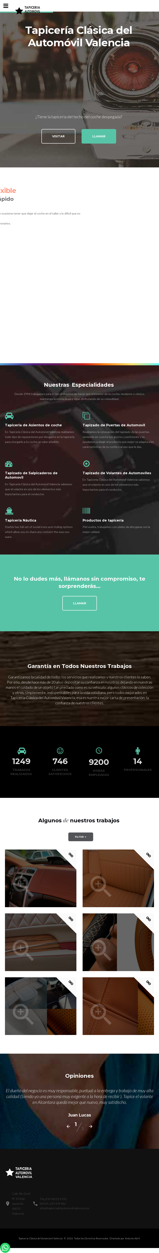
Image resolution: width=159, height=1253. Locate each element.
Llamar (98, 136)
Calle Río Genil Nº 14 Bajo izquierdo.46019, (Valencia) (21, 1203)
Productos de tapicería (103, 520)
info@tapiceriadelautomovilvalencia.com (64, 1208)
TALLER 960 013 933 (53, 1199)
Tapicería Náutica (20, 520)
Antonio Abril (132, 1238)
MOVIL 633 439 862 (53, 1203)
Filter (80, 836)
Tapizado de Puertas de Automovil (114, 425)
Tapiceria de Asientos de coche (33, 425)
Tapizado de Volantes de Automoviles (117, 473)
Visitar (58, 136)
